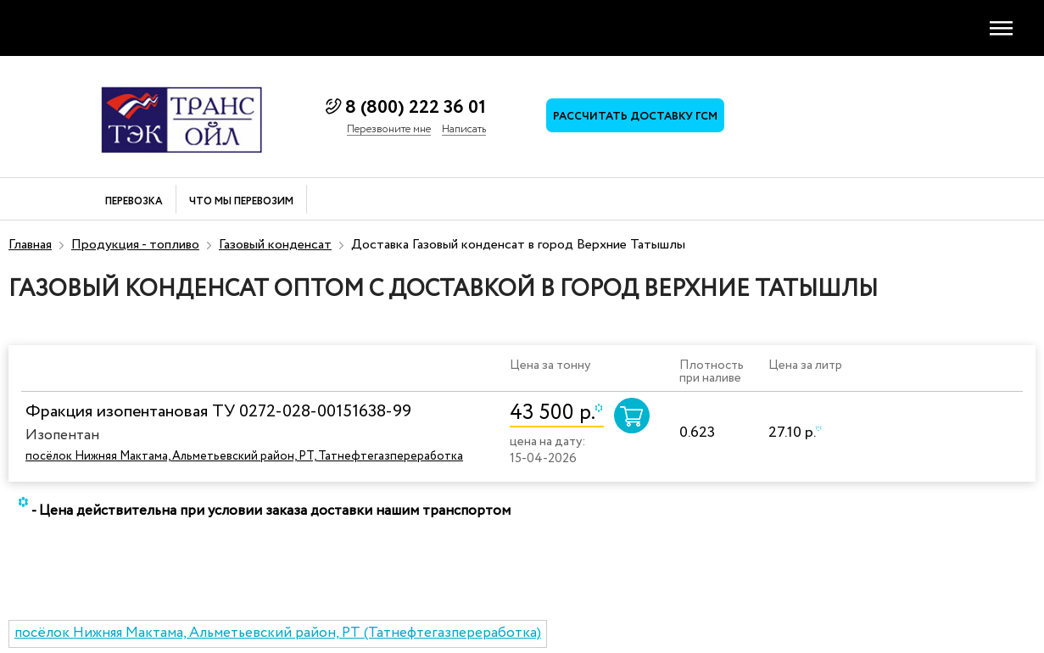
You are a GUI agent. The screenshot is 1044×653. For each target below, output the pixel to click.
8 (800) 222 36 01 (415, 107)
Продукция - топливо (135, 244)
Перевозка (134, 202)
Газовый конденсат (275, 244)
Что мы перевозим (241, 202)
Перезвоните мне (389, 130)
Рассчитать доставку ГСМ (635, 117)
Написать (464, 130)
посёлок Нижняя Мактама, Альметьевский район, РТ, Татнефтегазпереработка (244, 456)
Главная (30, 244)
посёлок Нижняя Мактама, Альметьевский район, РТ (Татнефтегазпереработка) (277, 633)
